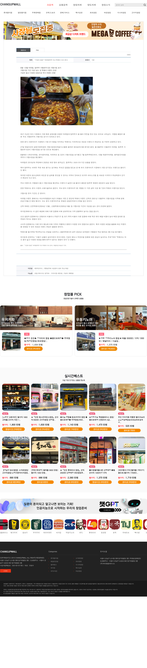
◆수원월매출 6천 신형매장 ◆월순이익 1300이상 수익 (102, 471)
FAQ (37, 50)
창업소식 (106, 4)
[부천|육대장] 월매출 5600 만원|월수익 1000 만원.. (44, 471)
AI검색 (50, 4)
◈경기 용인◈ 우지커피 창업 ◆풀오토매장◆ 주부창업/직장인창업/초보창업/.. (47, 339)
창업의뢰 (77, 4)
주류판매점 (36, 12)
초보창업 (93, 12)
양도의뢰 (91, 4)
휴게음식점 (8, 12)
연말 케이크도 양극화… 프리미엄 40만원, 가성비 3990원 (54, 273)
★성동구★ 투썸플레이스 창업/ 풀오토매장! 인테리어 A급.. (101, 418)
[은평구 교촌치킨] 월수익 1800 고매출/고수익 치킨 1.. (14, 418)
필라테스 (54, 565)
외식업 (53, 568)
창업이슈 (23, 50)
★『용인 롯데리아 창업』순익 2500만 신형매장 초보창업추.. (72, 471)
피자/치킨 (54, 571)
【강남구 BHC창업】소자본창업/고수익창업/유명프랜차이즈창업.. (15, 471)
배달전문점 (54, 561)
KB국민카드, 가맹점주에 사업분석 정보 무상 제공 (51, 268)
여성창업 (107, 12)
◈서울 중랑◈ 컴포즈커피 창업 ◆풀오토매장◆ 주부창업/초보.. (73, 418)
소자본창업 (79, 558)
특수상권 (79, 12)
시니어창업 (121, 12)
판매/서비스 (64, 12)
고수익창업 (136, 12)
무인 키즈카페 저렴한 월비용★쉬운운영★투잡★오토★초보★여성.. (131, 420)
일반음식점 (22, 12)
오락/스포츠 (50, 12)
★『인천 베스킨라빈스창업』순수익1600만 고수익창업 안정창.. (44, 418)
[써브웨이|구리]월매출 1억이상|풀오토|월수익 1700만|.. (131, 471)
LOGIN (5, 571)
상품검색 (63, 4)
